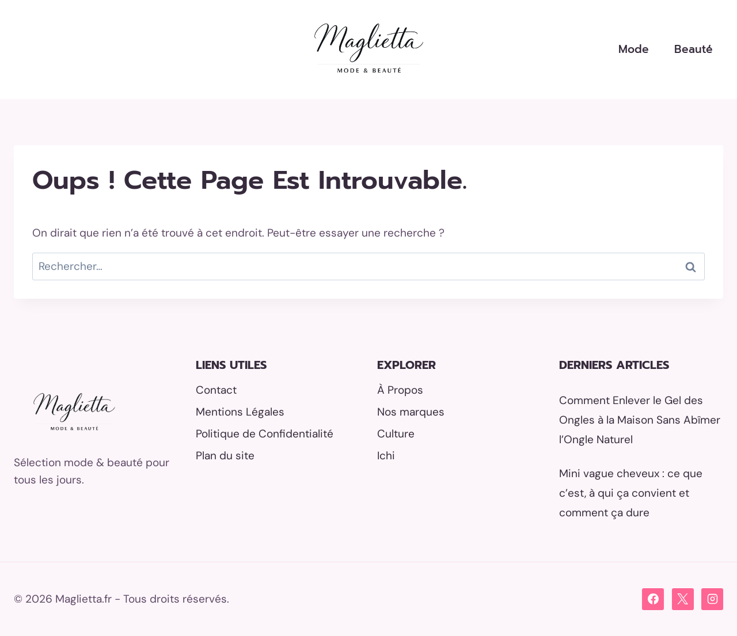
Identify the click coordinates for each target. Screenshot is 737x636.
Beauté (693, 49)
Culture (396, 433)
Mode (633, 49)
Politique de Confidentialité (264, 433)
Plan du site (225, 455)
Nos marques (411, 412)
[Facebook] (653, 599)
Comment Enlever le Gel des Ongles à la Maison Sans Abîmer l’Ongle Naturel (639, 420)
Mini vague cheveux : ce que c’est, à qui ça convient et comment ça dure (630, 493)
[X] (683, 599)
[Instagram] (712, 599)
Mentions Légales (240, 412)
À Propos (400, 390)
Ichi (386, 455)
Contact (216, 390)
